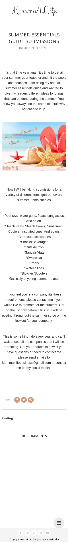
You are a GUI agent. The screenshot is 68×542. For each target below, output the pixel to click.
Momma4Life (34, 10)
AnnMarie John (52, 539)
